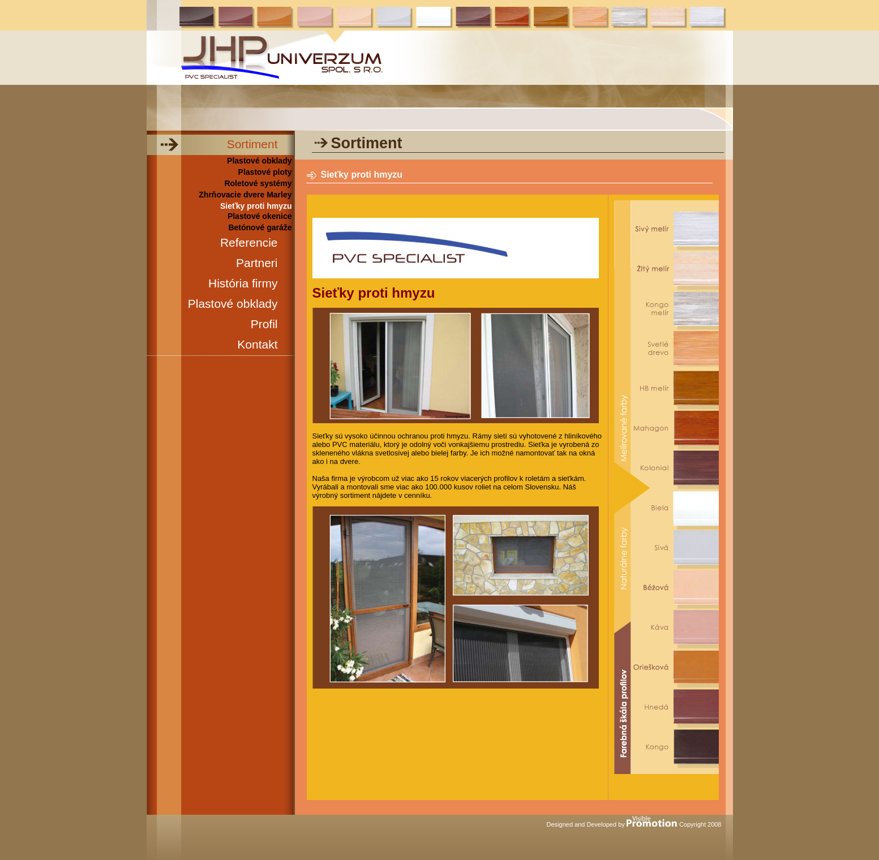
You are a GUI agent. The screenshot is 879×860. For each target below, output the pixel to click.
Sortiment (252, 143)
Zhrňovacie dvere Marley (245, 194)
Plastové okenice (260, 216)
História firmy (243, 283)
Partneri (257, 262)
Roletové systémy (257, 183)
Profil (264, 323)
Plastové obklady (259, 160)
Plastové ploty (265, 172)
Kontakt (257, 344)
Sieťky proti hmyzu (256, 205)
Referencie (249, 242)
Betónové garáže (259, 227)
